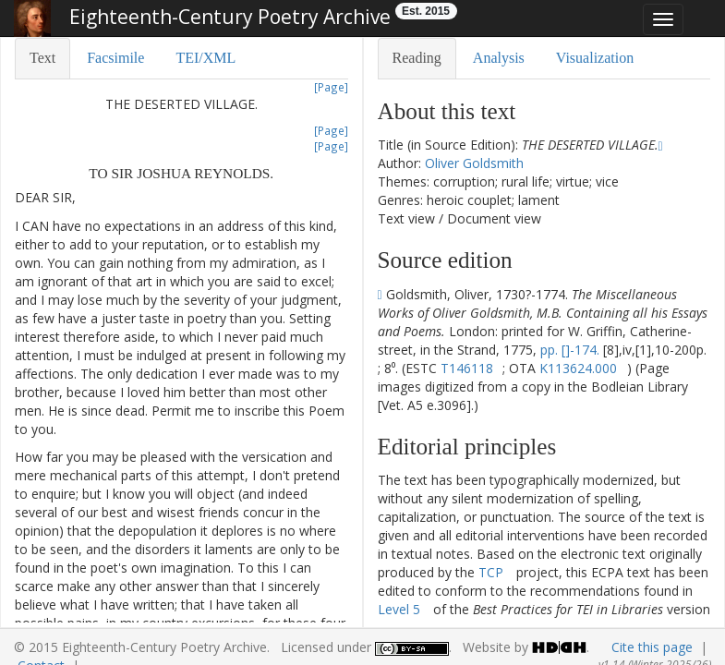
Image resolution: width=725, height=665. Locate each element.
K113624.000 (578, 368)
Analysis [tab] (499, 58)
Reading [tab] (417, 58)
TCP (490, 572)
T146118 (467, 368)
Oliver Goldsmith (474, 163)
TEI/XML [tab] (205, 58)
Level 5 (399, 609)
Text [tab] (42, 58)
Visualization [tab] (595, 58)
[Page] (331, 86)
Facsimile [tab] (115, 58)
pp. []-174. (569, 349)
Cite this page (652, 647)
